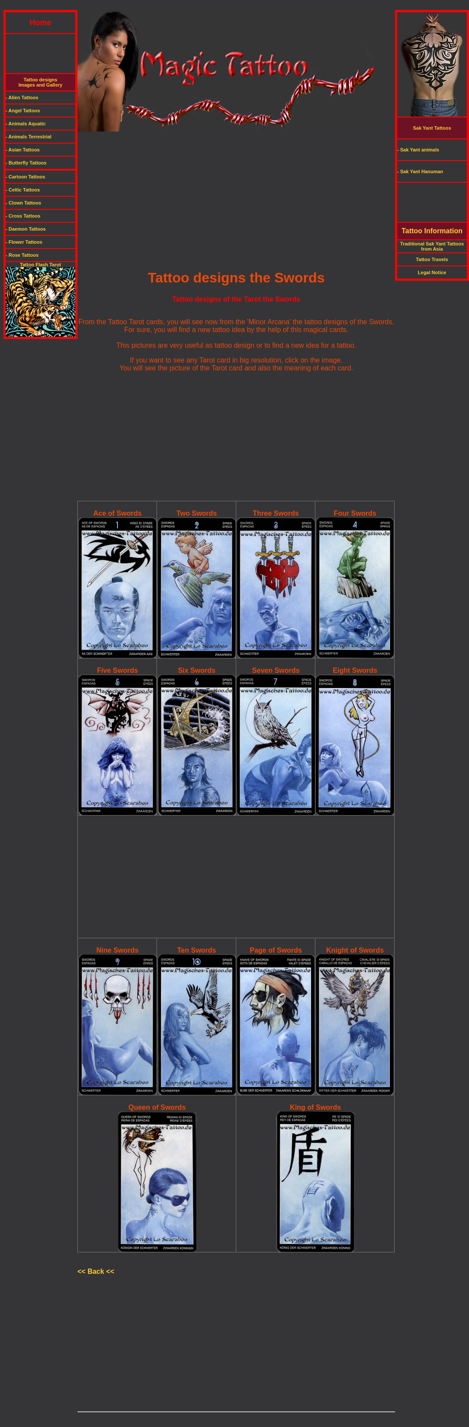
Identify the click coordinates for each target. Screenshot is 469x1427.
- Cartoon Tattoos (25, 176)
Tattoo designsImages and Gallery (41, 82)
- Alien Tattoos (22, 97)
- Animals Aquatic (26, 123)
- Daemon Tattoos (26, 229)
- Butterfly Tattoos (26, 162)
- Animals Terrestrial (28, 136)
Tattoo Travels (432, 259)
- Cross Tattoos (23, 215)
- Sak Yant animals (418, 149)
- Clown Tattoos (23, 202)
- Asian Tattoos (23, 149)
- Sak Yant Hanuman (420, 171)
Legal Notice (432, 272)
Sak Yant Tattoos (432, 128)
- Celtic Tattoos (23, 189)
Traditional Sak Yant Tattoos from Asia (432, 246)
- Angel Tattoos (23, 110)
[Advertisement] (234, 6)
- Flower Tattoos (24, 242)
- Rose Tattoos (22, 255)
